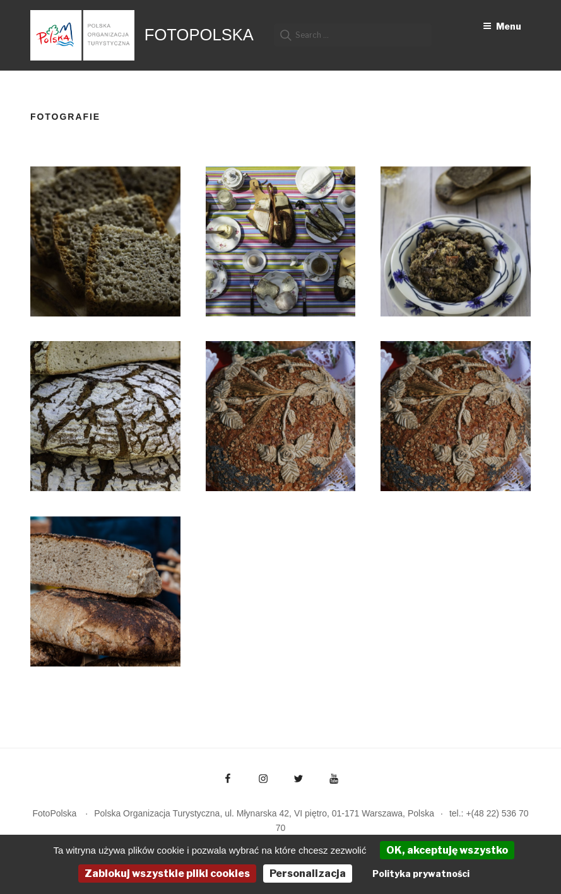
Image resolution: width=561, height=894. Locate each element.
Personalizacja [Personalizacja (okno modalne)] (307, 873)
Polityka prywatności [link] (420, 873)
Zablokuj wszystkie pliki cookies (167, 873)
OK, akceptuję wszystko (447, 850)
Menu (502, 26)
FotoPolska (199, 35)
